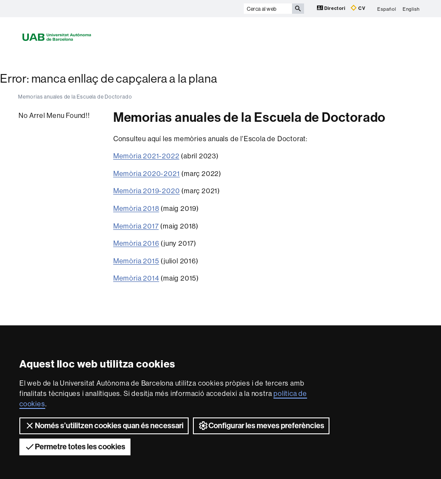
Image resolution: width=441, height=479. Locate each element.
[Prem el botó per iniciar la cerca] (298, 8)
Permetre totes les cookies (75, 447)
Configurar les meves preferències (261, 425)
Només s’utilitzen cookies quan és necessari (104, 425)
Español (386, 9)
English (411, 9)
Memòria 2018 (136, 208)
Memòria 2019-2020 (146, 190)
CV (358, 8)
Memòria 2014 (136, 278)
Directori (332, 8)
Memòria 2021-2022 (146, 155)
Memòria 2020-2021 (146, 173)
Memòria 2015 (136, 260)
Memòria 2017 (136, 226)
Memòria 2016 (136, 243)
